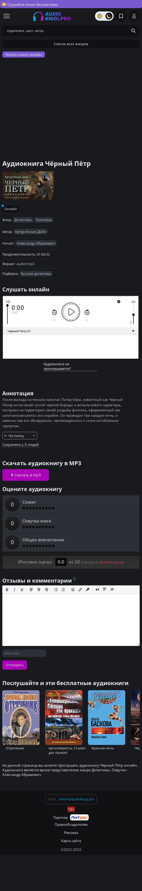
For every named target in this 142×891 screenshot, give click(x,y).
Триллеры (44, 220)
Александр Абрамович (36, 243)
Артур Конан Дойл (30, 231)
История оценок (111, 562)
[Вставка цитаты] (97, 590)
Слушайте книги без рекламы (30, 4)
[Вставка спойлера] (104, 590)
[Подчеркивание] (22, 590)
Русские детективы (36, 273)
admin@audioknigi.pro (76, 799)
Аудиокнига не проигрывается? (57, 366)
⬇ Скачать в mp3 (25, 475)
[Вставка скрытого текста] (112, 590)
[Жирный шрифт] (7, 590)
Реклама (71, 832)
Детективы (23, 220)
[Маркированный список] (56, 590)
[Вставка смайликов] (73, 590)
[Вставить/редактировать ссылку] (80, 590)
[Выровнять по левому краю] (31, 590)
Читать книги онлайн (23, 54)
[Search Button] (133, 31)
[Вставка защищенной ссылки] (88, 590)
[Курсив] (14, 590)
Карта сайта (71, 840)
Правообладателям (71, 824)
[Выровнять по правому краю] (46, 590)
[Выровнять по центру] (39, 590)
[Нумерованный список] (63, 590)
